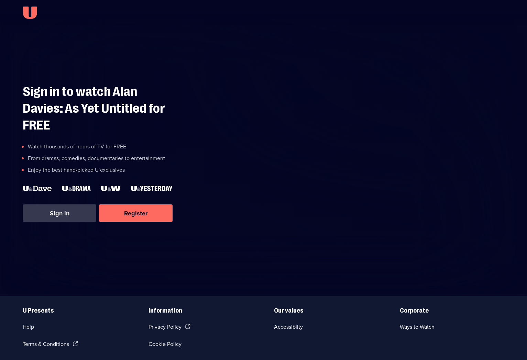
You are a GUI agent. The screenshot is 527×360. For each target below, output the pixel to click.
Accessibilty (288, 327)
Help (28, 327)
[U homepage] (30, 12)
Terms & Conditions (46, 344)
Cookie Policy (165, 344)
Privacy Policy (165, 327)
